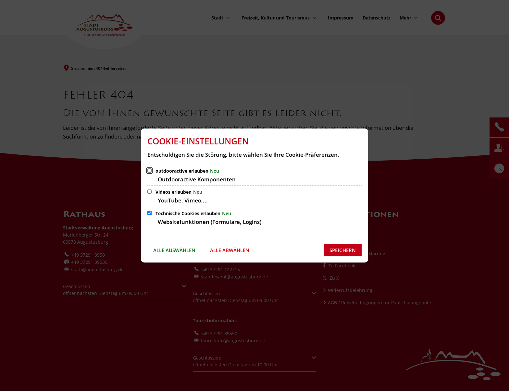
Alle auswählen (174, 250)
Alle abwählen (229, 250)
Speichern (342, 250)
